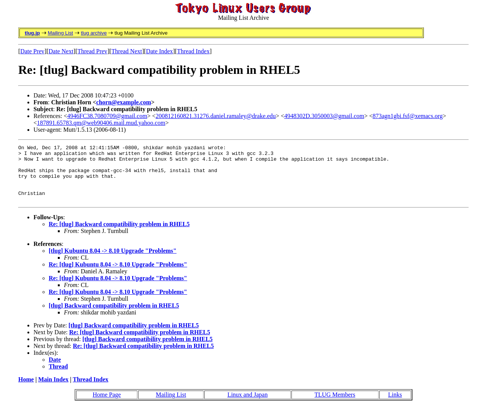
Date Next (61, 51)
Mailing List (60, 33)
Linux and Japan (248, 406)
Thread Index (193, 51)
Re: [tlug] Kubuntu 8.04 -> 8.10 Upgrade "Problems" (118, 276)
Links (395, 406)
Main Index (53, 391)
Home (26, 391)
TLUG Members (335, 406)
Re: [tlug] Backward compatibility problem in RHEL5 (119, 235)
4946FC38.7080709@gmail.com (107, 116)
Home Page (106, 406)
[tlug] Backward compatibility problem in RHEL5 (114, 317)
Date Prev (32, 51)
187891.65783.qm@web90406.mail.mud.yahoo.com (101, 123)
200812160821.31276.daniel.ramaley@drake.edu (216, 116)
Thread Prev (92, 51)
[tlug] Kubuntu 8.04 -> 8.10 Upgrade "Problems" (113, 262)
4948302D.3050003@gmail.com (324, 116)
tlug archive (94, 33)
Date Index (159, 51)
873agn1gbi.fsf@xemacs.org (407, 116)
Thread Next (126, 51)
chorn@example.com (123, 102)
